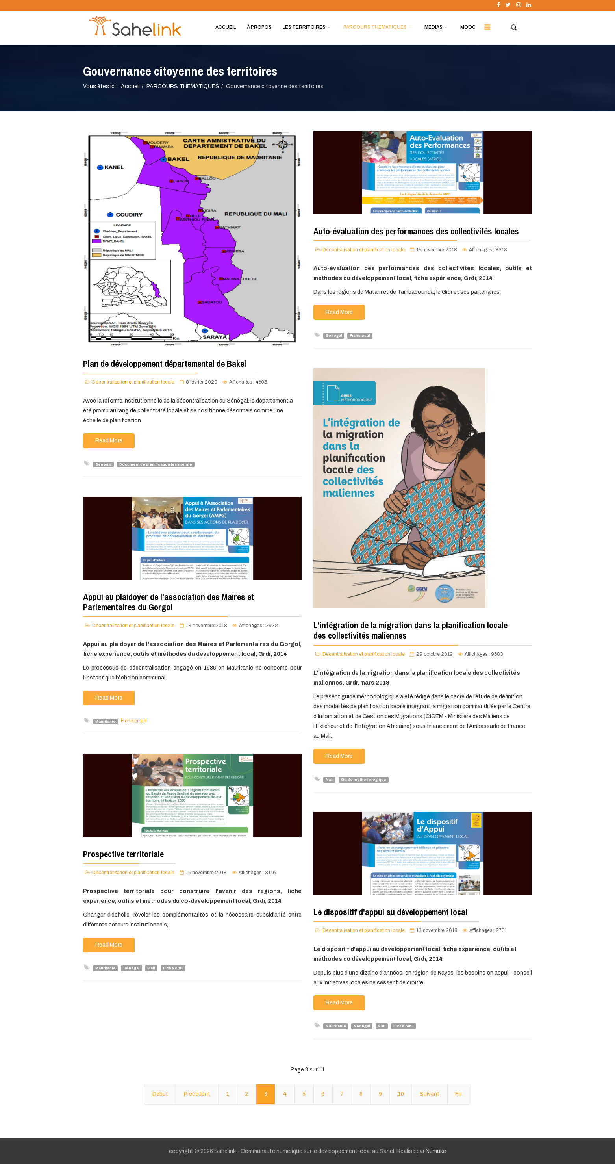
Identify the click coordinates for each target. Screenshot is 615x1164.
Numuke (436, 1151)
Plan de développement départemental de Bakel (164, 363)
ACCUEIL (225, 27)
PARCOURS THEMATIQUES (375, 27)
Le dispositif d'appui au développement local (390, 912)
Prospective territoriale (123, 854)
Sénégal (103, 464)
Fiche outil (360, 336)
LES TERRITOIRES (304, 27)
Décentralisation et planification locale (133, 382)
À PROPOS (259, 27)
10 (401, 1094)
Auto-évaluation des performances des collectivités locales (416, 231)
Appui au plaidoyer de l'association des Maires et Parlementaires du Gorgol (168, 602)
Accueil (130, 86)
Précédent (197, 1094)
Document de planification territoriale (155, 464)
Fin (459, 1094)
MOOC (468, 27)
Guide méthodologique (363, 780)
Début (160, 1094)
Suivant (429, 1094)
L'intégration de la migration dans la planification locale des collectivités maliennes (410, 630)
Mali (329, 780)
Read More (108, 441)
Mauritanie (105, 721)
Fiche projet (134, 721)
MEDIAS (433, 27)
